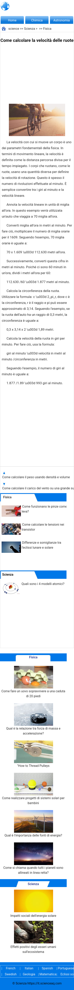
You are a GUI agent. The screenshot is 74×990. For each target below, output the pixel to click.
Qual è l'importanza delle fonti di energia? (33, 823)
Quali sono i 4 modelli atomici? (43, 584)
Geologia (29, 974)
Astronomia (61, 20)
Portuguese (66, 968)
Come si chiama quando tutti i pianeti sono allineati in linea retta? (33, 858)
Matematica (47, 974)
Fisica (47, 29)
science (13, 29)
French (10, 968)
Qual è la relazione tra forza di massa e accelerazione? (33, 719)
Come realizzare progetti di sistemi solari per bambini (33, 789)
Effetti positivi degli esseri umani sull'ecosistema (33, 937)
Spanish (47, 968)
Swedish (11, 974)
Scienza (29, 29)
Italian (29, 968)
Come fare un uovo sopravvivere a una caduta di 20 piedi (33, 682)
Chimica (37, 20)
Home (12, 20)
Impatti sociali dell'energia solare (33, 904)
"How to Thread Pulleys (33, 754)
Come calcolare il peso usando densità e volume (36, 477)
